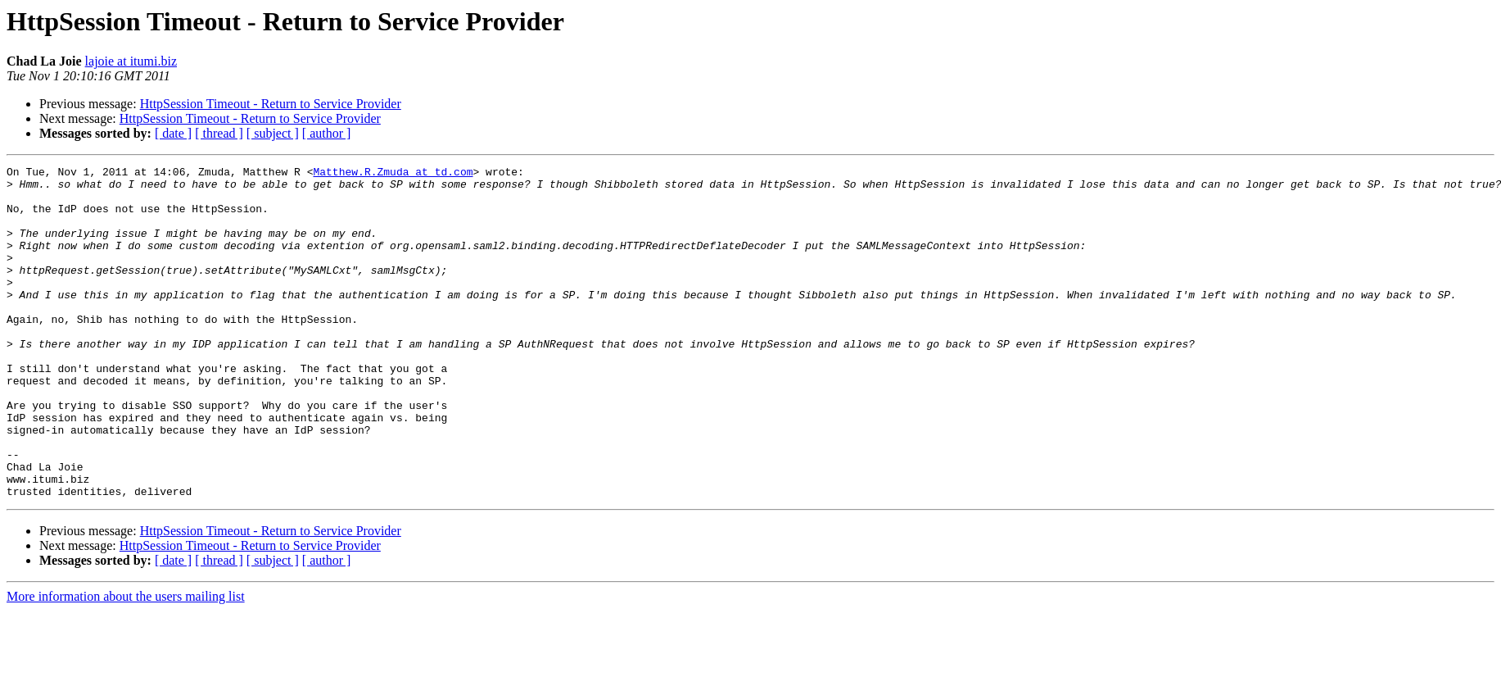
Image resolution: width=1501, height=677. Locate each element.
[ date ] (173, 133)
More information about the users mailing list (126, 663)
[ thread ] (219, 133)
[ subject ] (272, 133)
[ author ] (326, 133)
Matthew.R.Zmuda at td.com (392, 173)
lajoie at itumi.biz (131, 61)
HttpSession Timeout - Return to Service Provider (270, 104)
